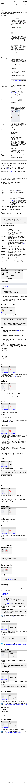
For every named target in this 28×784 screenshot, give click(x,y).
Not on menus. (12, 372)
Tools (2, 312)
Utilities (2, 276)
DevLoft (21, 52)
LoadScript (5, 592)
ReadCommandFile (17, 7)
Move (11, 171)
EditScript (5, 594)
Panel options (5, 286)
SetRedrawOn (11, 559)
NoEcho (14, 376)
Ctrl (7, 220)
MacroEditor (18, 80)
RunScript (5, 593)
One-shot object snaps (15, 92)
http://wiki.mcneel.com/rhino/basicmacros (12, 616)
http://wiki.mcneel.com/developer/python (12, 732)
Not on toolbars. (4, 372)
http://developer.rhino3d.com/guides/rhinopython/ (16, 704)
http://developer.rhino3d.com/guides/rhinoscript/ (16, 644)
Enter (18, 18)
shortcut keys (21, 5)
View (2, 553)
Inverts (11, 200)
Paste (6, 8)
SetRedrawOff (11, 579)
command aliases (4, 7)
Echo (16, 393)
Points (15, 190)
